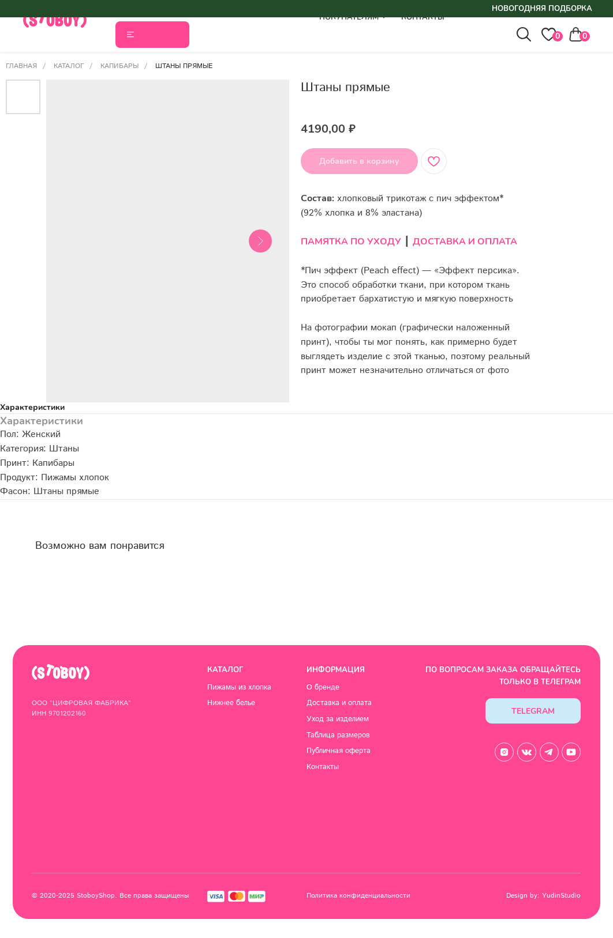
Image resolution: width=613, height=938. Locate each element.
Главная (21, 66)
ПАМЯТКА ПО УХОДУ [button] (351, 241)
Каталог (69, 66)
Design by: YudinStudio (543, 896)
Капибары (119, 66)
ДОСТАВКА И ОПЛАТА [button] (465, 241)
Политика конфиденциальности (358, 896)
